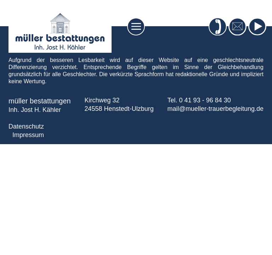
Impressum (28, 134)
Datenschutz (26, 126)
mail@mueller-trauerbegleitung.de (216, 108)
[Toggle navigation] (136, 26)
